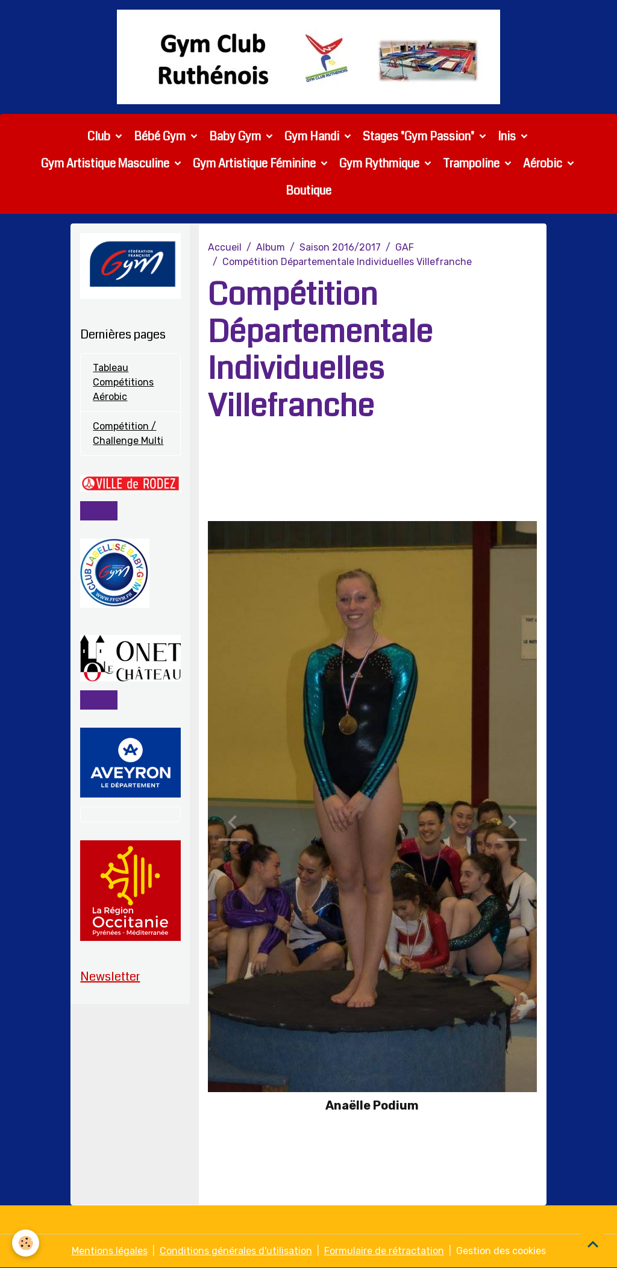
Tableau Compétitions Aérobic (123, 382)
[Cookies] (25, 1243)
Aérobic (544, 163)
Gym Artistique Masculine (106, 163)
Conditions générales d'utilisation (236, 1251)
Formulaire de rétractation (384, 1251)
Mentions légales (110, 1251)
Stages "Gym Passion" (420, 136)
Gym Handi (313, 136)
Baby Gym (236, 136)
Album (270, 247)
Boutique (308, 191)
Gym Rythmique (380, 163)
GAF (404, 247)
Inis (508, 136)
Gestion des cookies (501, 1251)
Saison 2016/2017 (340, 247)
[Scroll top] (593, 1244)
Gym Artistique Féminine (255, 163)
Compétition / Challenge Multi (128, 433)
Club (100, 136)
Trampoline (472, 163)
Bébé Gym (161, 136)
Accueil (225, 247)
